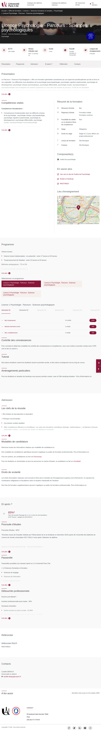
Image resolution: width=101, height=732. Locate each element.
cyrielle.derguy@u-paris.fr (12, 676)
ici (27, 269)
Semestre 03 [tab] (41, 310)
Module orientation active (12, 326)
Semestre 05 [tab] (77, 310)
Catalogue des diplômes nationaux (59, 4)
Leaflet (81, 223)
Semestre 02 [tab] (23, 310)
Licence (26, 11)
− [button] (59, 200)
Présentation (5, 64)
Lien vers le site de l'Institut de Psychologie (73, 174)
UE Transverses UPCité (80, 4)
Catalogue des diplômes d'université (34, 4)
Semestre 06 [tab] (95, 310)
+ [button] (59, 198)
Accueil (4, 11)
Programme (20, 64)
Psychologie (58, 11)
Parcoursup (38, 457)
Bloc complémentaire (11, 333)
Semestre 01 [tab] (5, 310)
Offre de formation (15, 11)
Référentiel (63, 64)
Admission (34, 64)
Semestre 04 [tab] (59, 310)
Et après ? (48, 64)
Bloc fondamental (10, 320)
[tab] (21, 285)
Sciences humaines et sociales (41, 11)
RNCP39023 (63, 183)
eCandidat (77, 461)
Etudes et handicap (65, 179)
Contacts (77, 64)
